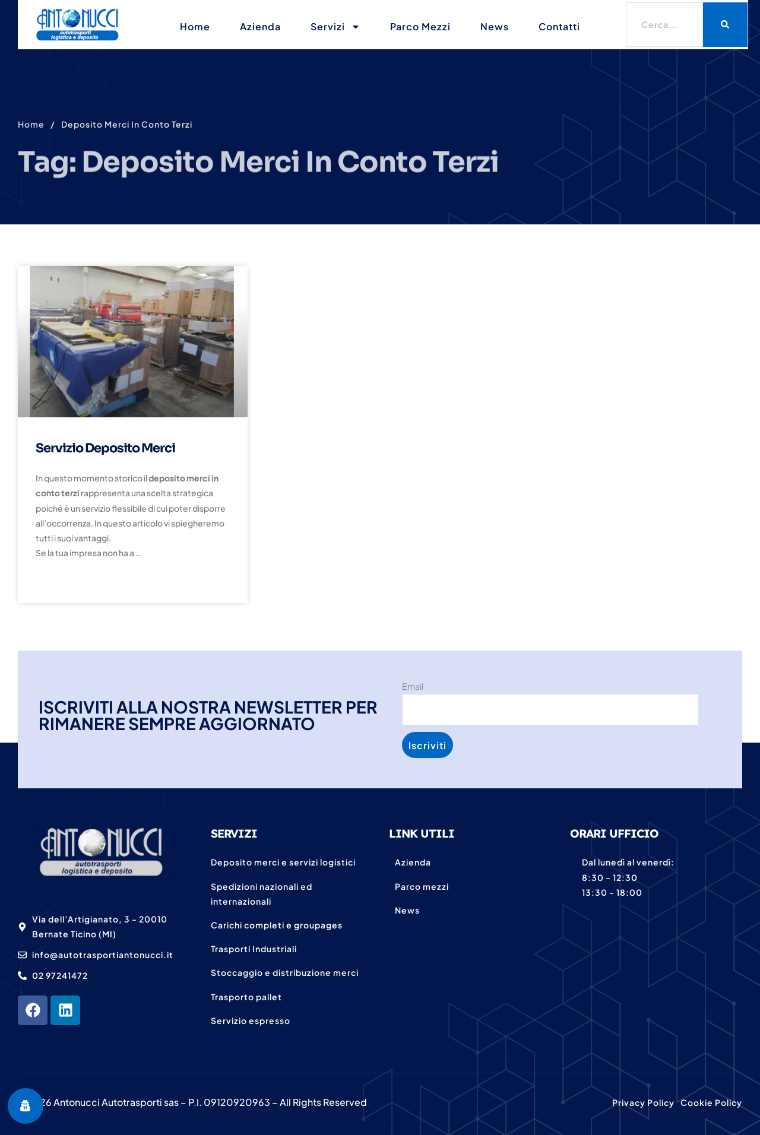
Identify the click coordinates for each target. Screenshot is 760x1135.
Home (195, 26)
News (494, 26)
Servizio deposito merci (105, 448)
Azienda (260, 26)
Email (412, 686)
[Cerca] (725, 24)
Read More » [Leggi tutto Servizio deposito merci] (66, 583)
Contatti (559, 26)
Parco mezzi (420, 26)
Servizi (335, 26)
